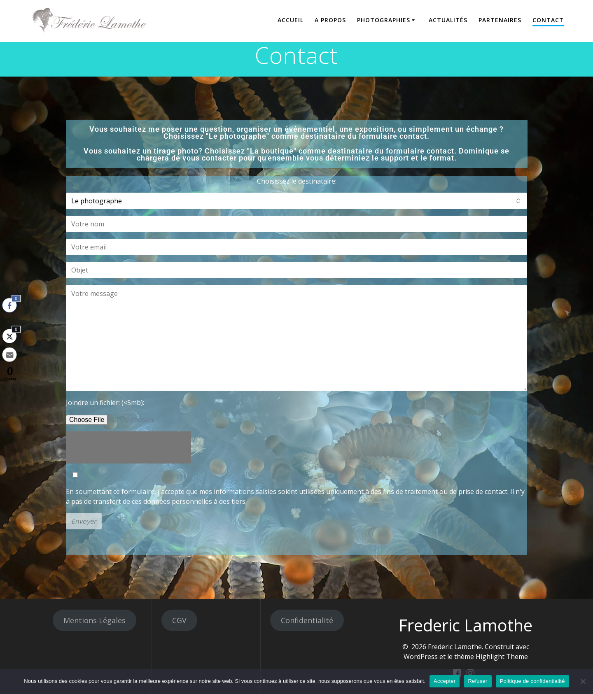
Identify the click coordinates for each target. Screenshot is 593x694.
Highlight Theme (502, 656)
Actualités (448, 20)
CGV (179, 620)
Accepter (444, 681)
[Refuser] (583, 681)
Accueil (291, 20)
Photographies (383, 20)
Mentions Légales (94, 620)
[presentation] (128, 447)
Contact (548, 20)
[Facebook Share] (9, 305)
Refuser (477, 681)
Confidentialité (307, 620)
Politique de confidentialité (532, 681)
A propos (330, 20)
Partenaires (500, 20)
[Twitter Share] (9, 336)
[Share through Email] (9, 354)
